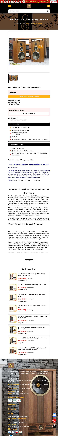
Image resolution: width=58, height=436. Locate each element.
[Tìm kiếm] (48, 11)
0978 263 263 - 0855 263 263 (17, 417)
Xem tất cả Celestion (29, 113)
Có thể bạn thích (29, 269)
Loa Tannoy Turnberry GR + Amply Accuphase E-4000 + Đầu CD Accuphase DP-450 (32, 348)
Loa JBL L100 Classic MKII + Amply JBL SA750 (32, 284)
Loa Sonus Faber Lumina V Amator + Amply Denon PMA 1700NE (33, 317)
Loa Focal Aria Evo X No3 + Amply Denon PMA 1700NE (31, 295)
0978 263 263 (19, 391)
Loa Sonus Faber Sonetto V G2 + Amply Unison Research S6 (31, 328)
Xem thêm (29, 261)
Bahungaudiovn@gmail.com (20, 393)
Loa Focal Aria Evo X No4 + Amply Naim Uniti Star (32, 338)
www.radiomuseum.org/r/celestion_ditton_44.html (27, 180)
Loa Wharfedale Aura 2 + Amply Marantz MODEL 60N (32, 306)
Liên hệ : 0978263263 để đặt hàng (29, 96)
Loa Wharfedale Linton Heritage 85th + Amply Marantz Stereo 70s (31, 274)
